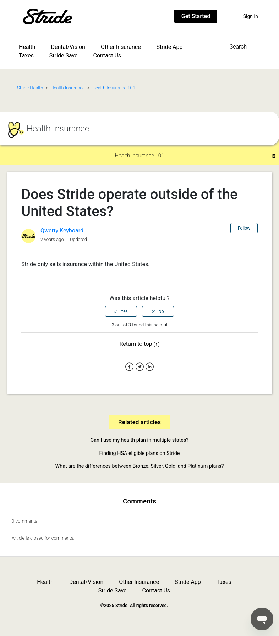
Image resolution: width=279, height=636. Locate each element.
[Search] (235, 46)
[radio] (121, 311)
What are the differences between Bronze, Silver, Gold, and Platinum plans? (139, 466)
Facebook (129, 366)
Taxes (26, 55)
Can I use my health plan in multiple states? (139, 440)
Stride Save (63, 55)
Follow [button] (244, 228)
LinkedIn (149, 366)
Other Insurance (121, 47)
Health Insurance (68, 87)
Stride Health (30, 87)
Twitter (139, 366)
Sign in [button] (250, 16)
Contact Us (107, 55)
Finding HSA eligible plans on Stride (139, 453)
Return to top (140, 343)
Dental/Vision (68, 47)
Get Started (195, 16)
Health (27, 47)
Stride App (170, 47)
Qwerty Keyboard (61, 230)
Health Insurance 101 (113, 87)
